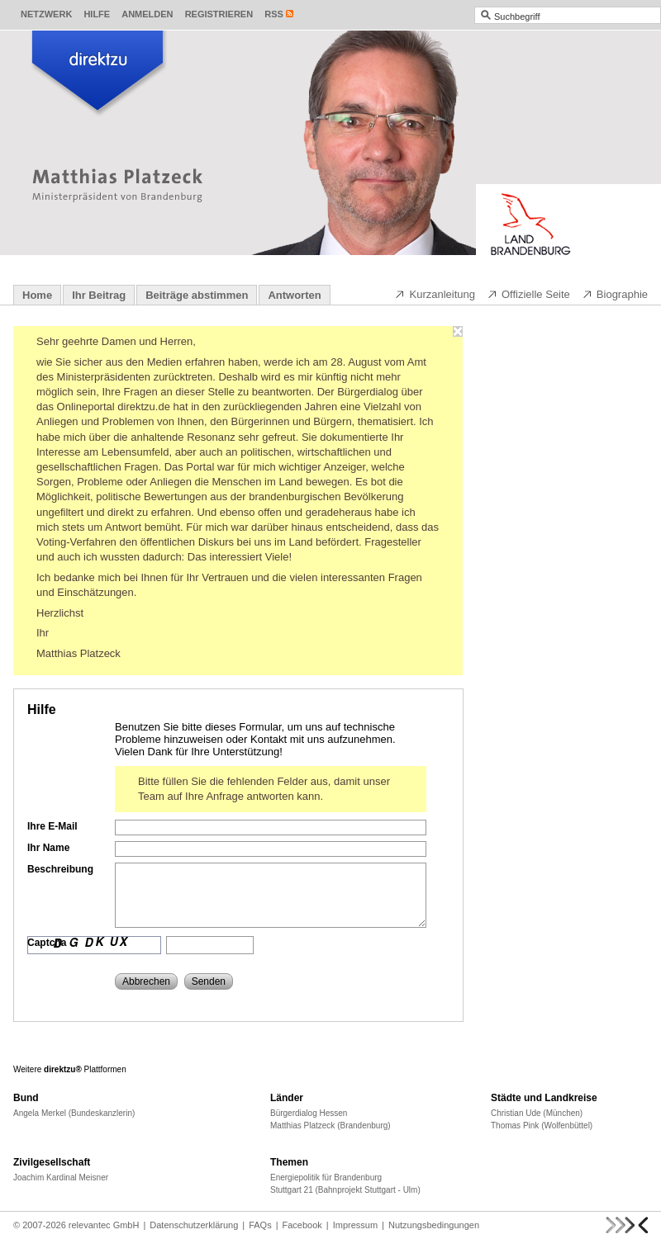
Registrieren (219, 14)
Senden (209, 981)
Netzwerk (46, 14)
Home (37, 295)
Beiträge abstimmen (196, 295)
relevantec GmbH (104, 1225)
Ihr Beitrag (99, 295)
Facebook (302, 1225)
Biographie (615, 293)
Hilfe (96, 14)
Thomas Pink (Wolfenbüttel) (541, 1125)
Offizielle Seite (528, 293)
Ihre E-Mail (52, 826)
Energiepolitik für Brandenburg (326, 1177)
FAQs (260, 1225)
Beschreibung (60, 869)
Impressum (355, 1225)
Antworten (294, 295)
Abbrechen (146, 981)
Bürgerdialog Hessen (308, 1113)
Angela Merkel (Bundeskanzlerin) (74, 1113)
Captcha (46, 942)
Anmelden (147, 14)
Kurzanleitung (434, 293)
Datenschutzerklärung (194, 1225)
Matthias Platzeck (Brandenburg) (330, 1125)
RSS (273, 14)
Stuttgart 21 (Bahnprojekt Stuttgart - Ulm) (345, 1189)
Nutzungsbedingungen (433, 1225)
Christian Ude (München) (537, 1113)
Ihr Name (48, 848)
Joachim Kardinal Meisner (60, 1177)
